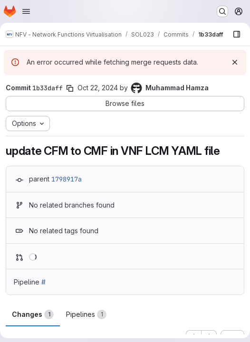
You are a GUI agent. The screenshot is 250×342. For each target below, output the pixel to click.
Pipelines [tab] (86, 314)
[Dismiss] (234, 62)
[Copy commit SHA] (70, 88)
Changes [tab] (33, 314)
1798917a (66, 179)
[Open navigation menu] (26, 11)
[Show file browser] (236, 34)
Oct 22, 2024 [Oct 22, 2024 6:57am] (97, 88)
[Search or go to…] (222, 11)
